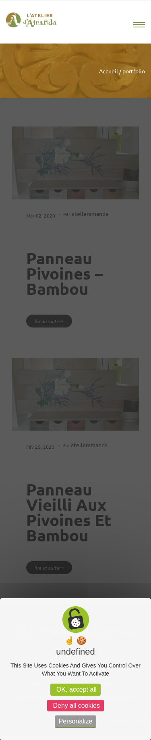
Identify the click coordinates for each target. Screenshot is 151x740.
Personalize (76, 721)
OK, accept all (75, 689)
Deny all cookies (75, 705)
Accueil (108, 71)
